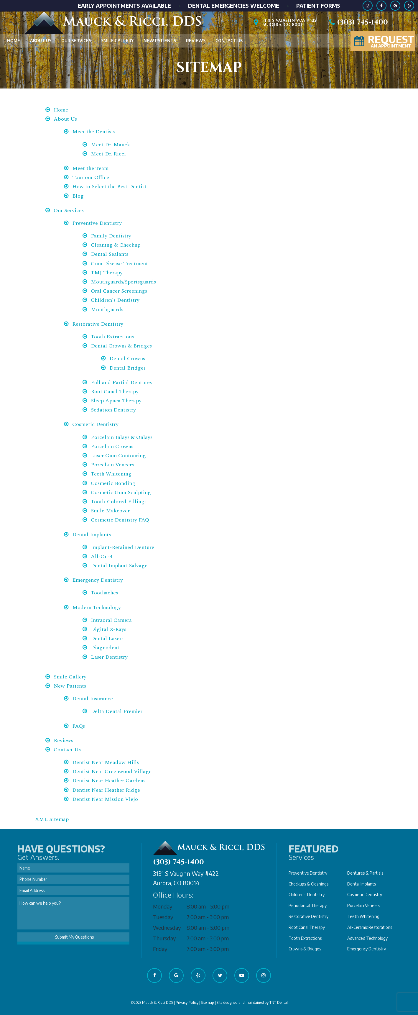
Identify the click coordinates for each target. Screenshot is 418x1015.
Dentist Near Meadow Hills (105, 762)
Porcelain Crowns (112, 446)
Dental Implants (91, 535)
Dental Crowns (127, 359)
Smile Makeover (110, 511)
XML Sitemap (52, 819)
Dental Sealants (109, 254)
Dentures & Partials (365, 872)
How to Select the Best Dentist (109, 187)
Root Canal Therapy (115, 392)
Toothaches (104, 593)
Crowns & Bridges (305, 948)
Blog (78, 196)
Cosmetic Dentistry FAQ (120, 520)
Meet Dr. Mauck (110, 145)
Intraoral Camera (111, 620)
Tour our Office (90, 177)
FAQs (78, 726)
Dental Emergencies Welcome (233, 5)
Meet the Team (90, 168)
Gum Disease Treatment (119, 264)
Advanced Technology (367, 938)
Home (13, 40)
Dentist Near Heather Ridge (106, 790)
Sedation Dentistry (113, 410)
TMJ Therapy (107, 273)
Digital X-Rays (108, 629)
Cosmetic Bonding (113, 483)
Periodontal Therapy (308, 905)
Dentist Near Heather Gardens (108, 781)
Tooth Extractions (112, 337)
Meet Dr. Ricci (108, 154)
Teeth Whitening (111, 474)
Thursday (164, 938)
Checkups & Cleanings (308, 883)
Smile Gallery (117, 40)
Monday (162, 906)
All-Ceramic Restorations (369, 927)
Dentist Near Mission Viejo (105, 799)
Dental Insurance (92, 699)
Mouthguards (107, 310)
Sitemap (207, 1002)
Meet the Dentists (93, 132)
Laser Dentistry (109, 657)
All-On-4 (101, 556)
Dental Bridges (127, 368)
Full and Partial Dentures (121, 382)
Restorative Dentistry (97, 324)
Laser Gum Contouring (118, 456)
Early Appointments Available (124, 5)
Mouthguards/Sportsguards (123, 282)
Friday (160, 948)
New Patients (160, 40)
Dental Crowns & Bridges (121, 346)
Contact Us (229, 40)
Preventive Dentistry (97, 223)
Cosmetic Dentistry (95, 424)
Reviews (195, 40)
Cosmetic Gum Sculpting (121, 492)
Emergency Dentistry (97, 580)
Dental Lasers (107, 638)
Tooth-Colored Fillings (119, 502)
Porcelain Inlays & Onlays (121, 437)
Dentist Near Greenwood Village (112, 771)
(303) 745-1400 (357, 22)
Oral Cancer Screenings (119, 291)
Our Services (76, 40)
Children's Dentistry (115, 300)
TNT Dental (278, 1002)
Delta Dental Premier (116, 711)
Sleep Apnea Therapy (116, 401)
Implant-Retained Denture (122, 547)
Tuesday (163, 917)
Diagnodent (105, 648)
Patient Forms (318, 5)
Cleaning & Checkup (115, 245)
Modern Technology (96, 607)
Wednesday (167, 927)
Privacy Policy (187, 1002)
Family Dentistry (111, 236)
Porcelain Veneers (112, 465)
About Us (40, 40)
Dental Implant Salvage (119, 566)
